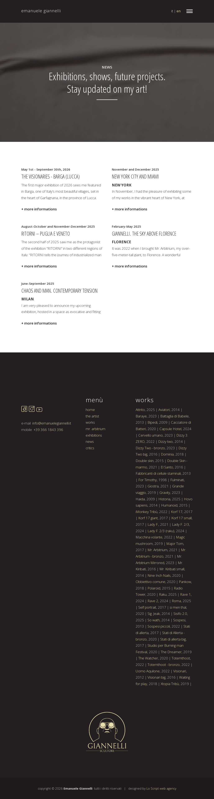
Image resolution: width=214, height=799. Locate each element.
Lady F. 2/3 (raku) (161, 548)
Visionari (179, 688)
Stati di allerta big (173, 656)
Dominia (167, 471)
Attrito (140, 426)
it (172, 11)
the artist (92, 433)
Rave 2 (153, 618)
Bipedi (152, 439)
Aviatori (164, 426)
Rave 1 (185, 611)
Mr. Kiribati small (171, 586)
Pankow (185, 599)
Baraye (141, 433)
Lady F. (153, 541)
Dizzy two (165, 458)
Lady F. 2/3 (180, 541)
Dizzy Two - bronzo (150, 465)
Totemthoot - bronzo (164, 681)
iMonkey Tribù (146, 529)
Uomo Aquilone (148, 688)
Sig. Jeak (154, 630)
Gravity (164, 509)
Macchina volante (149, 554)
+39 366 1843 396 (48, 446)
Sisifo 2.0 (180, 630)
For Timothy (147, 497)
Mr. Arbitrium (157, 567)
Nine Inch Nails (159, 592)
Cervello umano (150, 452)
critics (90, 465)
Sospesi (179, 637)
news (90, 458)
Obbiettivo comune (150, 599)
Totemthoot (181, 675)
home (90, 426)
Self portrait (147, 624)
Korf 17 (176, 529)
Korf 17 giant (148, 535)
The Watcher (148, 675)
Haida (140, 516)
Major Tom (174, 560)
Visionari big (157, 694)
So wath (154, 637)
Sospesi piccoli (159, 643)
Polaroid (154, 605)
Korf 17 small (181, 535)
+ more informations (39, 209)
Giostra (153, 503)
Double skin (145, 478)
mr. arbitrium (95, 446)
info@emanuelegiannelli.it (51, 440)
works (90, 439)
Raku (163, 611)
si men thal (178, 624)
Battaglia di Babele (174, 433)
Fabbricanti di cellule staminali (158, 490)
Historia (164, 516)
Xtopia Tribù (170, 701)
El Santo (167, 484)
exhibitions (94, 452)
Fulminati (177, 497)
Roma (176, 618)
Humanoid (169, 522)
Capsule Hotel (170, 446)
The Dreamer (171, 669)
